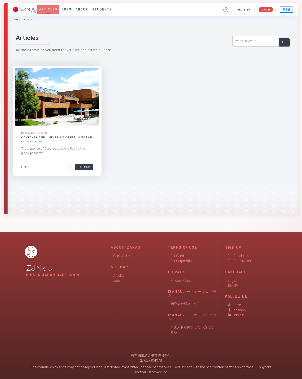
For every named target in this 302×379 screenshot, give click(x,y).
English (233, 281)
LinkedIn (236, 315)
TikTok (234, 305)
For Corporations (183, 261)
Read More (84, 167)
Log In (265, 9)
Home (17, 19)
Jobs (66, 9)
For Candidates (182, 256)
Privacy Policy (181, 281)
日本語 (286, 9)
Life (24, 167)
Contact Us (121, 256)
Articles (48, 9)
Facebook (237, 310)
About (82, 9)
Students (102, 9)
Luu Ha (38, 141)
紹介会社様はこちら (186, 304)
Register (243, 9)
